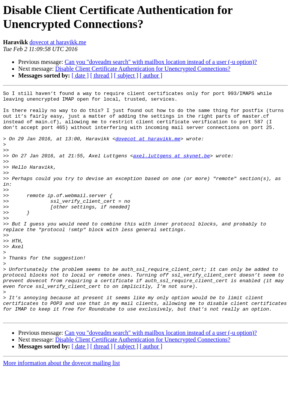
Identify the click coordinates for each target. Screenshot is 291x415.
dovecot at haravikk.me (58, 42)
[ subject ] (126, 75)
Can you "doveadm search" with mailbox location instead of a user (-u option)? (161, 62)
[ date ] (80, 75)
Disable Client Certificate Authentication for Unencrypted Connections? (142, 68)
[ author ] (151, 75)
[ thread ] (101, 75)
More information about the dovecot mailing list (61, 408)
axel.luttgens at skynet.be (171, 169)
